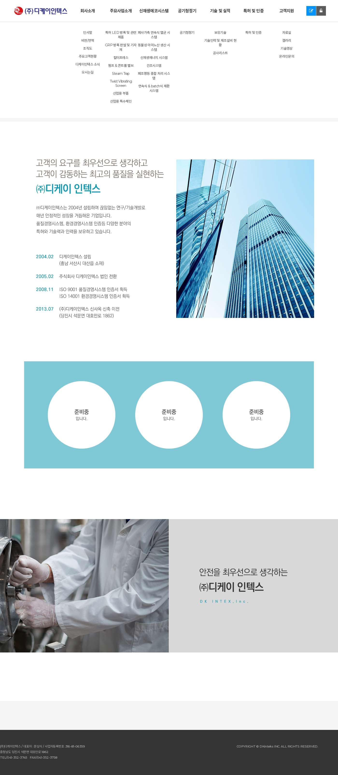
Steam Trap (121, 73)
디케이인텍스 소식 (87, 64)
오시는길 (87, 72)
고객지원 (286, 10)
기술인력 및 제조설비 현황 (220, 42)
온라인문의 (286, 56)
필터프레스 (120, 57)
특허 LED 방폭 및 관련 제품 (120, 34)
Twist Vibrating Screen (121, 83)
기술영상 (286, 48)
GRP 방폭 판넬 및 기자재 (120, 47)
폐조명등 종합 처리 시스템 (154, 75)
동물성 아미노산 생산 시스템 (154, 47)
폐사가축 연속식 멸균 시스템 (154, 34)
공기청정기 (187, 10)
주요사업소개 (121, 10)
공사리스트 (220, 53)
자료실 (286, 32)
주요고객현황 (88, 56)
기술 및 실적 (220, 10)
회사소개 (87, 10)
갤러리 (286, 40)
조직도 (87, 48)
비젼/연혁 (87, 40)
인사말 (87, 32)
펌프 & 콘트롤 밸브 (121, 65)
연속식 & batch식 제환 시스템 (154, 88)
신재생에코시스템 (154, 10)
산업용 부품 (121, 93)
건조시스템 (154, 65)
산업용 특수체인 (121, 101)
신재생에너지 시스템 (154, 57)
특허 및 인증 (253, 10)
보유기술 (220, 32)
